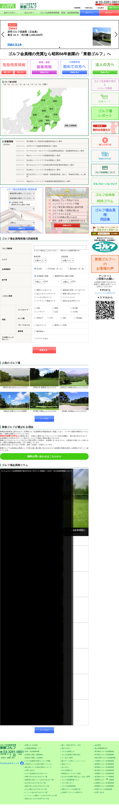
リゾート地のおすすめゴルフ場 (36, 792)
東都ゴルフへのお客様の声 (105, 263)
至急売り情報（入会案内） (34, 758)
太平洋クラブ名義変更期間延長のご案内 (41, 146)
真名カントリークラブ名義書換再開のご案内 (43, 155)
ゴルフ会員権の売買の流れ (71, 754)
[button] (2, 34)
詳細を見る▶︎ (15, 44)
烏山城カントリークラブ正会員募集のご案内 (43, 160)
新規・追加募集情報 (70, 13)
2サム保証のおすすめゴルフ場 (36, 789)
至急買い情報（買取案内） (34, 754)
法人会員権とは (67, 770)
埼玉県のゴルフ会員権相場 (104, 754)
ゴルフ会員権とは (68, 751)
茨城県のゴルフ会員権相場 (104, 773)
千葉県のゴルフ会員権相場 (104, 761)
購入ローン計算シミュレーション (73, 761)
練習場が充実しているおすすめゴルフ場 (39, 780)
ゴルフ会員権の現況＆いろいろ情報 (37, 761)
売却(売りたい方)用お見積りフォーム (38, 764)
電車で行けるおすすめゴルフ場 (36, 777)
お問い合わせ (113, 8)
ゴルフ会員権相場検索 (49, 13)
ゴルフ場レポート (105, 113)
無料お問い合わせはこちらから (44, 456)
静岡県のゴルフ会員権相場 (104, 786)
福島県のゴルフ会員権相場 (104, 764)
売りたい (90, 13)
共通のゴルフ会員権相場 (103, 789)
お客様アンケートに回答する (72, 792)
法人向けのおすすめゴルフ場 (35, 783)
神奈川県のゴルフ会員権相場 (105, 758)
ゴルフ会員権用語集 (69, 786)
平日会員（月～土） (54, 269)
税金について (66, 764)
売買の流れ (89, 8)
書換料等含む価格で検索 (19, 205)
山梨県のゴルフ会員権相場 (104, 783)
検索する (21, 228)
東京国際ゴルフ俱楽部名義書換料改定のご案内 (44, 141)
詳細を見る (44, 72)
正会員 (38, 269)
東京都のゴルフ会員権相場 (104, 751)
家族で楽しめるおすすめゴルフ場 (37, 786)
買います (7, 72)
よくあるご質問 (67, 758)
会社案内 (101, 8)
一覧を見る (6, 144)
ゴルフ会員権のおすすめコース (36, 773)
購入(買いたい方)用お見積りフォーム (38, 767)
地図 (45, 84)
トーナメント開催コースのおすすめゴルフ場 (41, 795)
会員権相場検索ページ (33, 748)
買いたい (109, 13)
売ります (20, 72)
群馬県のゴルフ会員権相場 (104, 767)
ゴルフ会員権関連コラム (70, 780)
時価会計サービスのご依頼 (71, 773)
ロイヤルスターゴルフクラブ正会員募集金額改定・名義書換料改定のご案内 (55, 151)
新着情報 (77, 8)
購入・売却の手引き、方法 (71, 745)
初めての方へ (10, 13)
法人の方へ (29, 13)
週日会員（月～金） (76, 269)
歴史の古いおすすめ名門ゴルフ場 (37, 799)
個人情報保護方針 (101, 748)
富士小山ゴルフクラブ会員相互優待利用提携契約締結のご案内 (50, 165)
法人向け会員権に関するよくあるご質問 (76, 777)
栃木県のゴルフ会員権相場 (104, 770)
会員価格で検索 (16, 202)
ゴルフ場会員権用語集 (105, 214)
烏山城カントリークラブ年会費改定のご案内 (43, 170)
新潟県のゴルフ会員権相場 (104, 777)
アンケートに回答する (105, 293)
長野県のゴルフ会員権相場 (104, 780)
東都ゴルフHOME (31, 745)
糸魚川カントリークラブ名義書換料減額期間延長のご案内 (48, 181)
